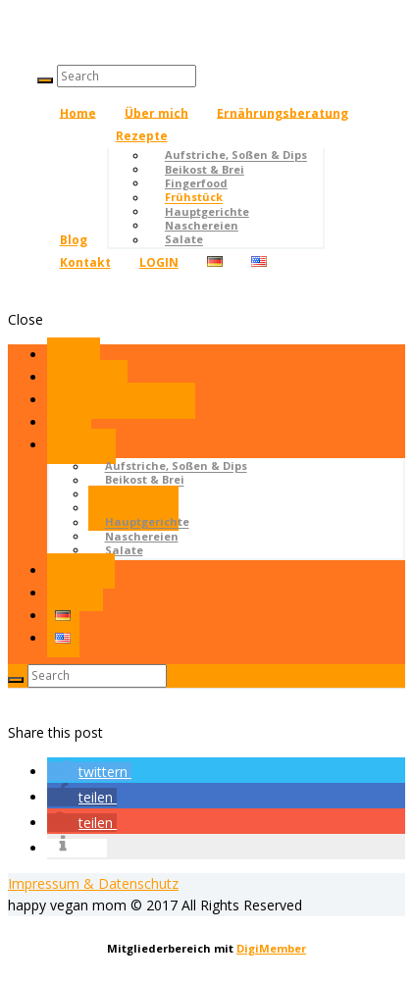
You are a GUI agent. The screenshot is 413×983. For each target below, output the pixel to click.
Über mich (156, 112)
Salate (184, 240)
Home (78, 112)
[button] (89, 771)
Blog (73, 240)
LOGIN (159, 262)
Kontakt (85, 262)
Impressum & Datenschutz (93, 883)
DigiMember (271, 948)
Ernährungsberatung (282, 112)
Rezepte (142, 136)
